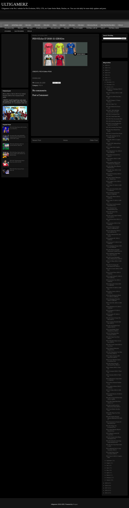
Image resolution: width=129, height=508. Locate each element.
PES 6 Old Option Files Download (112, 212)
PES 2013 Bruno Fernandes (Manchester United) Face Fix (114, 250)
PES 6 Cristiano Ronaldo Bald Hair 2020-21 (113, 322)
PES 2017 (62, 25)
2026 (106, 65)
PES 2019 (46, 25)
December (109, 82)
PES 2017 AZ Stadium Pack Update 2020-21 (113, 326)
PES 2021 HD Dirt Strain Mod (113, 121)
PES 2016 (29, 28)
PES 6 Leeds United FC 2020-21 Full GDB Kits (114, 277)
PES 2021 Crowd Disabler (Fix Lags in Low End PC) (113, 124)
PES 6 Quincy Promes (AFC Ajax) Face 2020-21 (113, 356)
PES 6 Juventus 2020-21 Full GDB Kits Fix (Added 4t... (113, 163)
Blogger (75, 504)
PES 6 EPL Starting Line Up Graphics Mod (113, 136)
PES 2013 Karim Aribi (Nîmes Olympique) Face (113, 437)
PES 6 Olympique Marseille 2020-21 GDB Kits (113, 299)
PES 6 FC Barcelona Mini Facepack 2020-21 (112, 334)
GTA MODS (8, 31)
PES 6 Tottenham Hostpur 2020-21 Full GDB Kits (114, 246)
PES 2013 (81, 25)
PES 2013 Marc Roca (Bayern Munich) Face (113, 167)
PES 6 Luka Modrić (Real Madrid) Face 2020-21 (112, 330)
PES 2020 (37, 25)
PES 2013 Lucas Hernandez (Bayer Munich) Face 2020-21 (114, 258)
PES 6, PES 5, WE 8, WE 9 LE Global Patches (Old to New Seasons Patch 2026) (14, 95)
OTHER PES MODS (41, 28)
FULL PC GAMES (78, 28)
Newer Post (36, 140)
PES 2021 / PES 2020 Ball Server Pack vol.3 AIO (112, 111)
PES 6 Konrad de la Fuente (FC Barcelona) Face (113, 422)
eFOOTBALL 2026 (17, 25)
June (107, 468)
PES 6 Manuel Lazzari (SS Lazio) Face (112, 434)
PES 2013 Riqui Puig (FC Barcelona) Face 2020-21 (113, 364)
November (109, 84)
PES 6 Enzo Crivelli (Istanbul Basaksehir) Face (113, 205)
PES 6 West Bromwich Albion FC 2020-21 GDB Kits (113, 296)
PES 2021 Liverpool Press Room (114, 133)
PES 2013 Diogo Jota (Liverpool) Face (111, 426)
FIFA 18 (120, 25)
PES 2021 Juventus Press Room (114, 127)
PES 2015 (66, 28)
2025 (106, 67)
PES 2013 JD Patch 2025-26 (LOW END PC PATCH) (17, 144)
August (108, 463)
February (108, 477)
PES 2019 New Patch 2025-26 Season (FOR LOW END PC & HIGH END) (17, 154)
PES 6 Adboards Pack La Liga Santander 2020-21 (113, 449)
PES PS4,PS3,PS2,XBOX (108, 25)
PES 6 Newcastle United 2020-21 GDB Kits (113, 284)
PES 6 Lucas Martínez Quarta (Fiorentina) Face (113, 360)
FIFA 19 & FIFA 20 (92, 25)
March (108, 475)
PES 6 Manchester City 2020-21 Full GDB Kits (114, 151)
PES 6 (54, 25)
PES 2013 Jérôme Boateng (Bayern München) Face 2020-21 (114, 418)
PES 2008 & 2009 (55, 28)
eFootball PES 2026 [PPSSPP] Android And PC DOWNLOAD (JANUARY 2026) (17, 137)
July (107, 465)
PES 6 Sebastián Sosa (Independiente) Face (112, 208)
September (109, 460)
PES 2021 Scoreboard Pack (112, 114)
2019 (106, 483)
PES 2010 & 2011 (9, 28)
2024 (106, 70)
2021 (106, 77)
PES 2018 (71, 25)
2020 (106, 80)
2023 (106, 72)
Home (65, 140)
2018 (106, 485)
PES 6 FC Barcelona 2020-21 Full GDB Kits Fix (113, 231)
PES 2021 (28, 25)
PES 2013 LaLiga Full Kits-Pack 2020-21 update (114, 398)
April (107, 472)
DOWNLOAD (36, 78)
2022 (106, 75)
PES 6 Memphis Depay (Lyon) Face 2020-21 (113, 341)
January (108, 480)
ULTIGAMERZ (14, 4)
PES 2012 (20, 28)
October (108, 87)
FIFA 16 (29, 31)
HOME (6, 25)
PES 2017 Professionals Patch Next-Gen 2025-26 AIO (17, 161)
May (107, 470)
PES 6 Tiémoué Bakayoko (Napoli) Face (112, 349)
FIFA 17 (103, 28)
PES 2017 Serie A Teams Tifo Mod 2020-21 (113, 318)
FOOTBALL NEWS (114, 28)
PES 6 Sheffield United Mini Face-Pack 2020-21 (113, 254)
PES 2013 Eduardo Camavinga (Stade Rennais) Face (113, 441)
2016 (106, 490)
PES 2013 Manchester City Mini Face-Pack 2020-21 (114, 353)
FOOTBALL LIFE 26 (91, 28)
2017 (106, 488)
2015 (106, 493)
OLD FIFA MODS (19, 31)
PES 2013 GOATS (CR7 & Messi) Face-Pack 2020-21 (113, 406)
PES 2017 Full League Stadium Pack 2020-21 (113, 216)
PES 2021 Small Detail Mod (113, 116)
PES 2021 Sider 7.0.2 (111, 104)
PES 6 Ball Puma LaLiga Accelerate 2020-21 (112, 453)
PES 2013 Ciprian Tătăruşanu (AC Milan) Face (113, 178)
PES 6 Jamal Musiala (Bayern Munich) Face (113, 430)
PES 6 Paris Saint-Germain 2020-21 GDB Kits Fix (112, 227)
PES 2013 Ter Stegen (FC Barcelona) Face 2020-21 (113, 265)
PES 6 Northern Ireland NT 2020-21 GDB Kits (112, 193)
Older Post (94, 140)
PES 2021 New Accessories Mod (114, 119)
